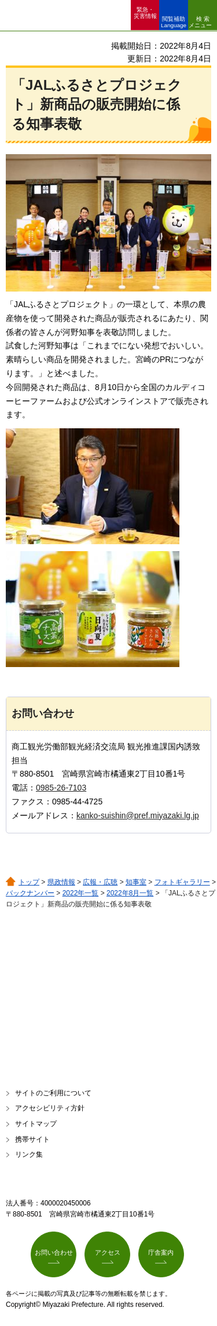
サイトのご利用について (53, 1093)
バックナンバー (30, 893)
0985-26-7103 (61, 787)
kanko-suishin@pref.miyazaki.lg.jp (137, 815)
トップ (29, 882)
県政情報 (61, 882)
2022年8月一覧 (129, 893)
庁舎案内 (161, 1252)
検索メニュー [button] (200, 22)
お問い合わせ (54, 1252)
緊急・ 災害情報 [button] (145, 12)
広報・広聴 (100, 882)
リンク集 (29, 1154)
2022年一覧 (80, 893)
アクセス (107, 1252)
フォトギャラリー (182, 882)
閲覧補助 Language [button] (173, 22)
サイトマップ (36, 1124)
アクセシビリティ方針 (49, 1108)
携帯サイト (32, 1139)
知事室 (136, 882)
